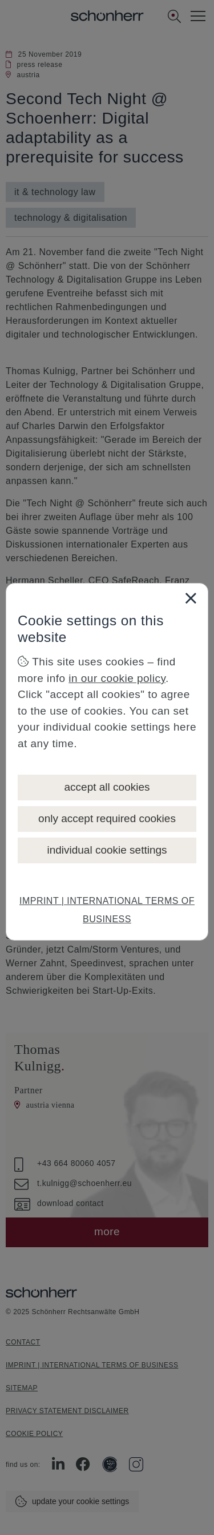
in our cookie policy (116, 678)
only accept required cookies (107, 818)
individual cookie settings (107, 850)
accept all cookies (107, 787)
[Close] (190, 597)
